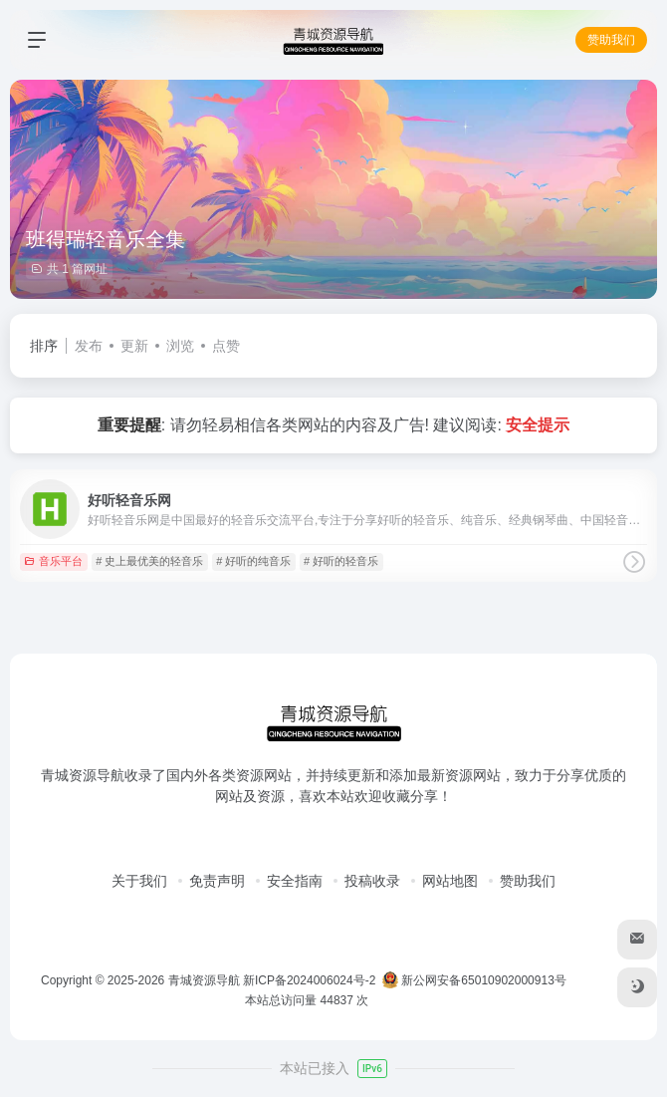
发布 (89, 346)
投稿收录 (372, 881)
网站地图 (450, 881)
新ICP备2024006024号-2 (309, 980)
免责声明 (217, 881)
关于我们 (139, 881)
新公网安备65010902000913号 (475, 980)
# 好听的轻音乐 (341, 561)
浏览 (180, 346)
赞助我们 (611, 40)
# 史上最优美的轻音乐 (149, 561)
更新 (134, 346)
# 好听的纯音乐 (253, 561)
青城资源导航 (204, 980)
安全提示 (537, 424)
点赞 (226, 346)
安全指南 (295, 881)
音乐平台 (53, 561)
